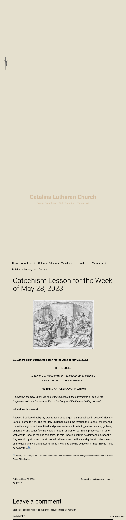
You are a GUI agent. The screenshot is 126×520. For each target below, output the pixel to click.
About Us (26, 263)
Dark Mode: (117, 516)
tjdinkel (19, 482)
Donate (43, 269)
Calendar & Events (48, 263)
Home (15, 263)
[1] (29, 447)
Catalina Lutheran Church (63, 197)
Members (97, 263)
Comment (18, 516)
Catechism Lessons (104, 479)
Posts (82, 263)
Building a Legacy (22, 269)
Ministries (66, 263)
